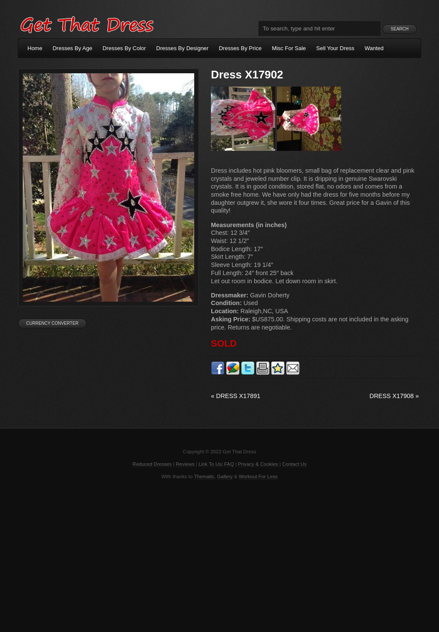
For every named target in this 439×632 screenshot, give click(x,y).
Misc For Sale (289, 48)
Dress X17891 (235, 395)
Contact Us (294, 464)
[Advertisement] (219, 555)
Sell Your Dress (335, 48)
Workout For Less (258, 476)
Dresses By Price (240, 48)
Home (34, 48)
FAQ (229, 464)
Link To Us (210, 464)
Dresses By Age (73, 48)
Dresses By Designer (182, 48)
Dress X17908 (394, 395)
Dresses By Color (124, 48)
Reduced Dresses (152, 464)
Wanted (374, 48)
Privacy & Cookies (258, 464)
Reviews (185, 464)
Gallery (224, 476)
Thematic (204, 476)
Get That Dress (86, 23)
